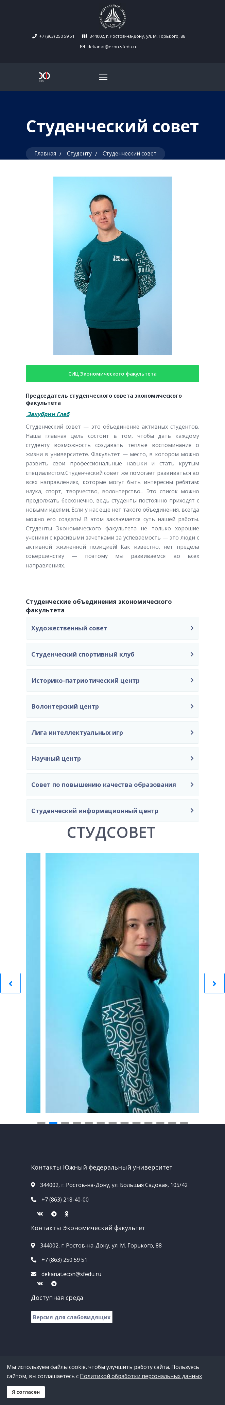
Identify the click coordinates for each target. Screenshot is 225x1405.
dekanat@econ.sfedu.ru (112, 47)
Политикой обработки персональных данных (141, 1376)
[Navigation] (103, 77)
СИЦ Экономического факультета (112, 373)
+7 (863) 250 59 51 (56, 36)
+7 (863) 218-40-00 (65, 1199)
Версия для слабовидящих (71, 1317)
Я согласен (26, 1392)
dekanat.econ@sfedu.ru (71, 1274)
